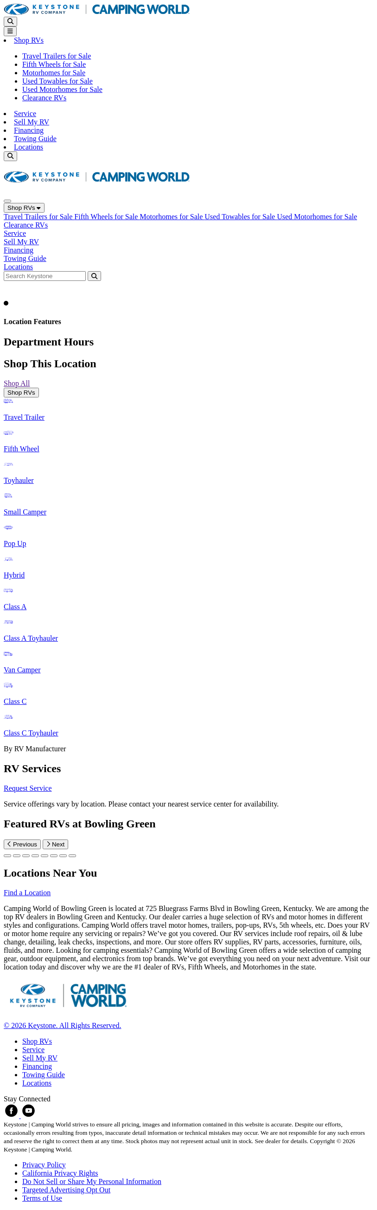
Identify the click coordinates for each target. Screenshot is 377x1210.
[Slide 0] (7, 855)
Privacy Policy (44, 1165)
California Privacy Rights (60, 1173)
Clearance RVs (44, 98)
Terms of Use (42, 1198)
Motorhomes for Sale (53, 73)
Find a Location (27, 893)
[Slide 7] (72, 855)
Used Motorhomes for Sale (62, 89)
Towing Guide (35, 139)
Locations (28, 147)
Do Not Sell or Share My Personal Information (91, 1181)
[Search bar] (46, 276)
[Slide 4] (44, 855)
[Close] (7, 201)
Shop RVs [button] (29, 40)
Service (25, 113)
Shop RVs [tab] (21, 392)
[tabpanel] (188, 575)
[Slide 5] (54, 855)
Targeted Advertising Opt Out (66, 1190)
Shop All (17, 383)
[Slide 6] (63, 855)
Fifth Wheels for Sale (54, 64)
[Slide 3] (35, 855)
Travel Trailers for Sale (56, 56)
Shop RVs (24, 207)
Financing (29, 130)
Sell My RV (31, 122)
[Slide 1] (16, 855)
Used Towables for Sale (57, 81)
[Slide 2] (26, 855)
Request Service (28, 788)
